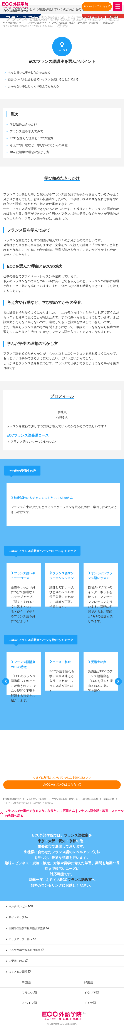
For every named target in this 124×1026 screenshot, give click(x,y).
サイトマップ (18, 917)
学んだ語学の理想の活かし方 (29, 152)
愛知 (62, 841)
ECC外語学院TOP (12, 799)
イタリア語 (91, 992)
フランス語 (29, 992)
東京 (41, 841)
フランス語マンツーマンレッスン (33, 441)
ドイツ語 (90, 1003)
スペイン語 (29, 1003)
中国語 (26, 982)
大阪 (51, 841)
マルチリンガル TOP (36, 799)
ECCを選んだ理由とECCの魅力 (31, 138)
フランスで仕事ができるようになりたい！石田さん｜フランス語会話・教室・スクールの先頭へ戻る (62, 813)
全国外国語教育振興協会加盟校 (29, 928)
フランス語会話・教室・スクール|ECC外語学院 (75, 799)
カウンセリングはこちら (97, 6)
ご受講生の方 (18, 960)
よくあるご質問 (19, 971)
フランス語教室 (76, 835)
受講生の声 (108, 799)
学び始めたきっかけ (23, 124)
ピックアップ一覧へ (22, 939)
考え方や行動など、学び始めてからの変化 (39, 145)
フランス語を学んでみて (26, 131)
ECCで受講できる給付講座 (26, 950)
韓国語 (88, 982)
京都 (72, 841)
